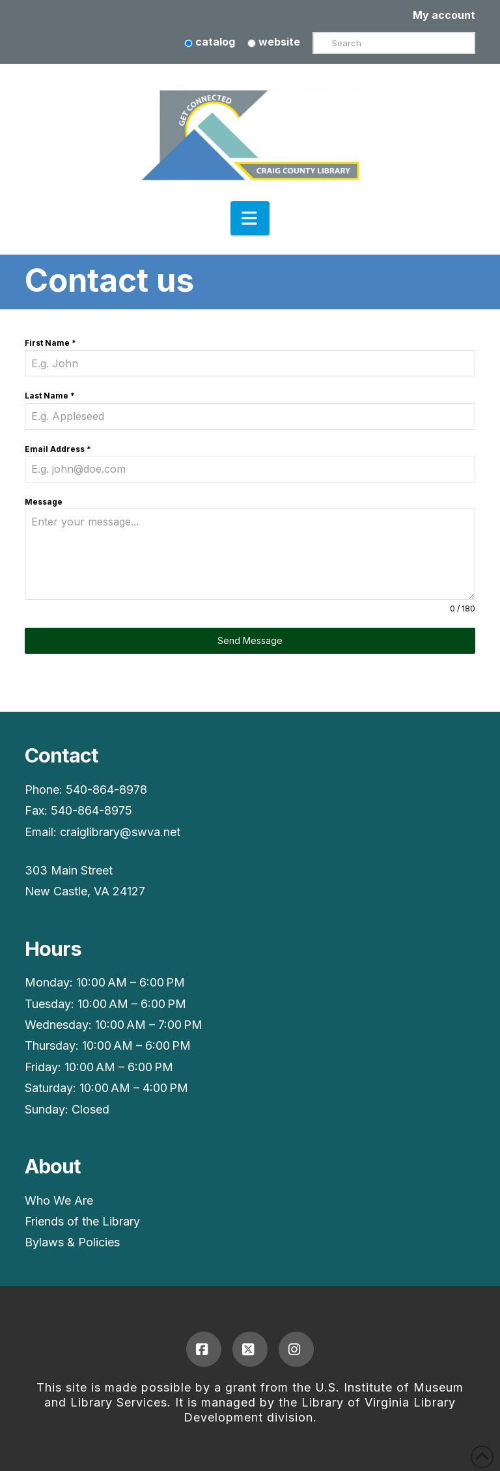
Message (43, 502)
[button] (250, 218)
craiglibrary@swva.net (120, 832)
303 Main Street (69, 870)
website (273, 41)
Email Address (58, 449)
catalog (209, 41)
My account (444, 14)
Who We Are (59, 1200)
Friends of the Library (82, 1221)
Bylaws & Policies (72, 1242)
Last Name (50, 395)
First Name (50, 343)
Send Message (250, 640)
